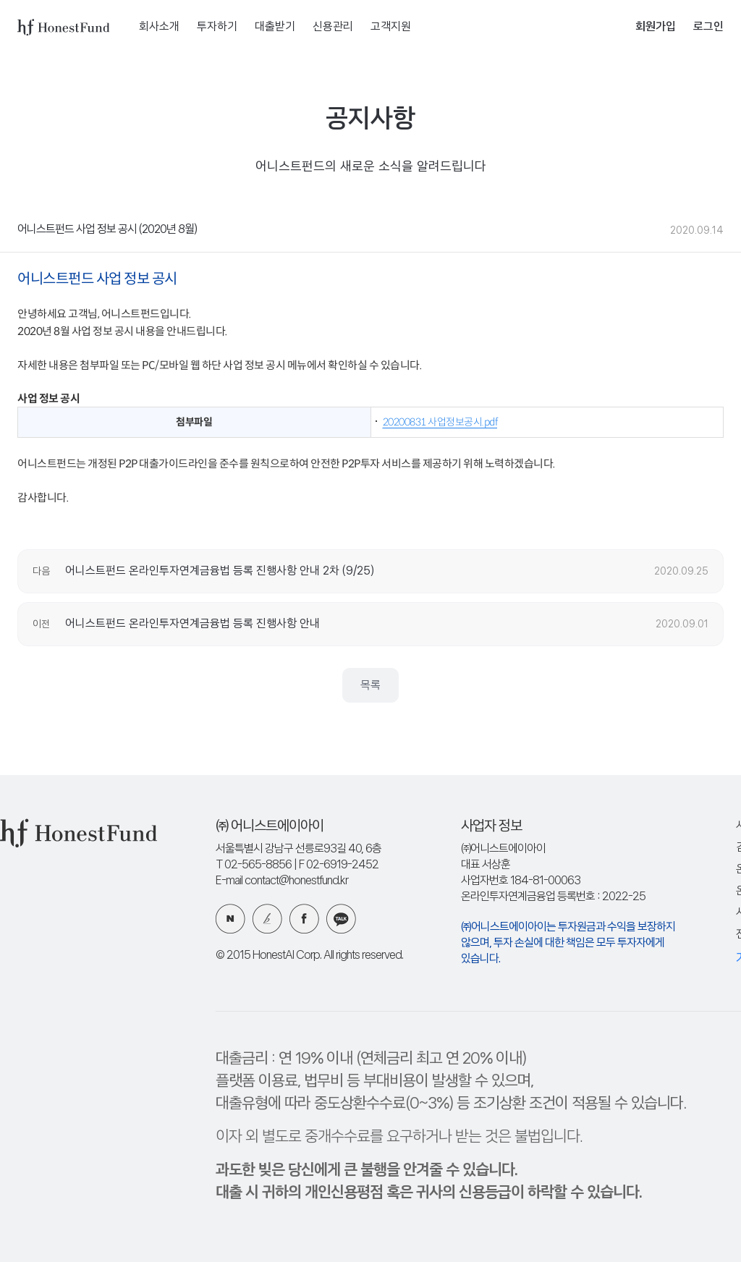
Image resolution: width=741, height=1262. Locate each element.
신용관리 (333, 27)
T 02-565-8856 (254, 865)
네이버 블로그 (230, 918)
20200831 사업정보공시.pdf (440, 421)
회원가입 (655, 27)
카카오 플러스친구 (341, 918)
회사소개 (159, 27)
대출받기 (275, 27)
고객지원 (390, 27)
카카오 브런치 (267, 918)
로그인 (708, 27)
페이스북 (304, 918)
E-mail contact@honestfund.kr (282, 881)
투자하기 (217, 27)
